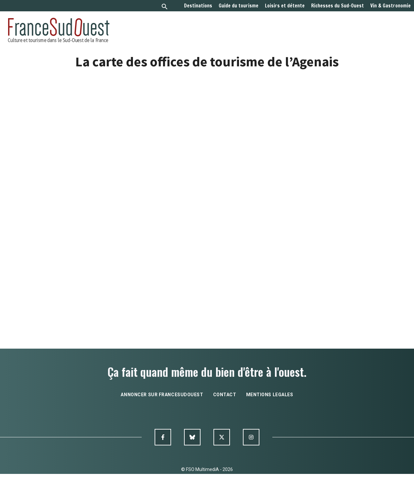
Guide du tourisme (238, 6)
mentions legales (269, 394)
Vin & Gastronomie (390, 6)
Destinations (198, 6)
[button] (164, 7)
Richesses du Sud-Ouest (337, 6)
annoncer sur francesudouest (162, 394)
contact (224, 394)
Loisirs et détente (285, 6)
